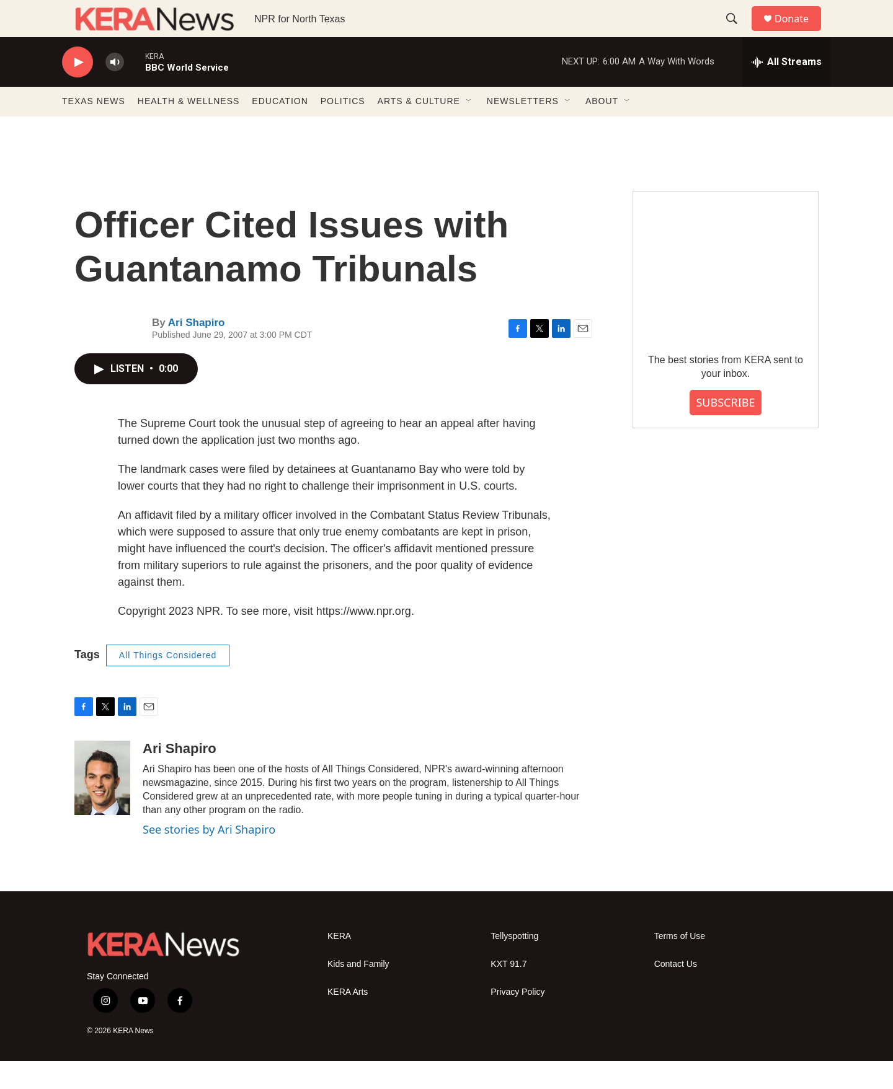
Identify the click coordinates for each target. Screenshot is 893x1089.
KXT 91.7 (508, 992)
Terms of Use (679, 964)
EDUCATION (280, 129)
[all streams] (786, 90)
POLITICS (343, 129)
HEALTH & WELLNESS (189, 129)
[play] (77, 90)
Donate (799, 32)
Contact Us (675, 992)
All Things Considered (168, 683)
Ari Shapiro (196, 350)
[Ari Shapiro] (102, 806)
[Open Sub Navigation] (469, 129)
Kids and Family (358, 992)
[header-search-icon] (737, 32)
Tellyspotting (514, 964)
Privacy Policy (517, 1020)
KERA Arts (347, 1020)
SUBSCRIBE (725, 430)
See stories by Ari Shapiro (209, 857)
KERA (339, 964)
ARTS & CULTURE (419, 129)
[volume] (114, 90)
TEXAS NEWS (93, 129)
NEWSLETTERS (523, 129)
